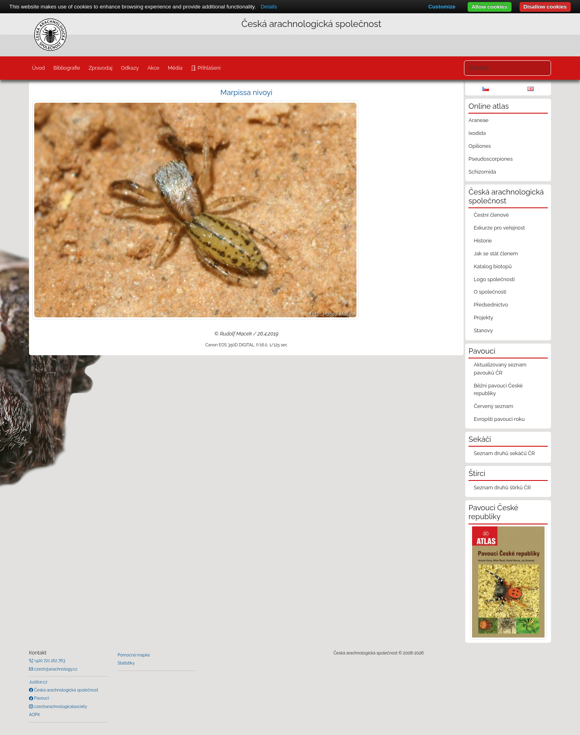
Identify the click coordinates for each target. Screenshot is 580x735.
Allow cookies (490, 7)
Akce (153, 68)
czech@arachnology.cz (55, 669)
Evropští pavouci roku (499, 419)
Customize (441, 7)
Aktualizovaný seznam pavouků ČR (500, 368)
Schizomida (482, 172)
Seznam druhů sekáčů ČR (504, 453)
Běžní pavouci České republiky (498, 389)
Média (175, 68)
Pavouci (41, 698)
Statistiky (126, 662)
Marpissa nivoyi (246, 92)
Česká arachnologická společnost (65, 689)
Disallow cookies (545, 7)
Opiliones (479, 146)
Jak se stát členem (496, 254)
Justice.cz (38, 681)
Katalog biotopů (493, 266)
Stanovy (483, 330)
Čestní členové (491, 215)
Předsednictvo (491, 305)
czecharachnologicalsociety (60, 706)
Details (269, 7)
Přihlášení (208, 68)
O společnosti (490, 292)
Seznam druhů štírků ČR (502, 487)
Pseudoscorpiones (490, 159)
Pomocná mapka (134, 654)
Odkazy (130, 68)
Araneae (478, 120)
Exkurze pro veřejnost (499, 228)
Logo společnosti (494, 279)
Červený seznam (493, 406)
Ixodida (477, 133)
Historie (483, 241)
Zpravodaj (100, 68)
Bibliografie (66, 68)
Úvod (38, 68)
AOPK (34, 714)
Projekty (483, 318)
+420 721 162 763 (49, 660)
